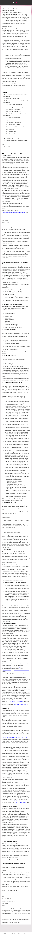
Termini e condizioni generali (17, 933)
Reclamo (26, 933)
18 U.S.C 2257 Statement (5, 933)
